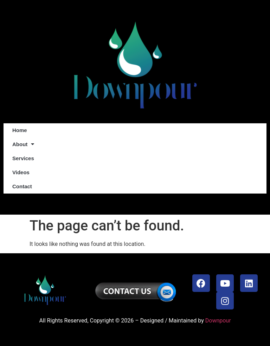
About (23, 144)
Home (19, 130)
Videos (21, 172)
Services (23, 158)
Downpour (218, 320)
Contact (22, 186)
